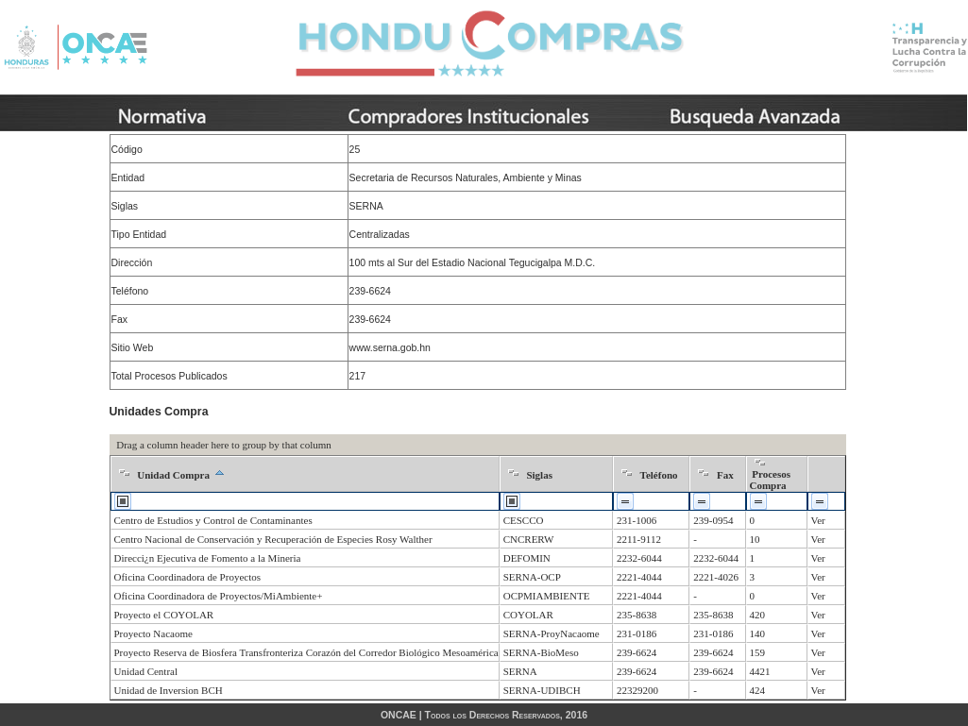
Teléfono (659, 475)
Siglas (539, 475)
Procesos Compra (770, 479)
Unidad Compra (173, 475)
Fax (725, 475)
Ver (818, 520)
